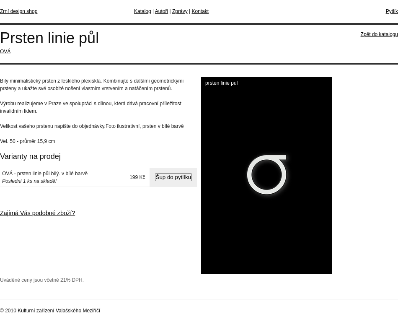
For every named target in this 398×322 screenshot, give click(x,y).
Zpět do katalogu (379, 34)
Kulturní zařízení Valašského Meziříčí (59, 311)
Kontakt (200, 11)
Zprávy (180, 11)
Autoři (161, 11)
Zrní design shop (18, 11)
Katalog (142, 11)
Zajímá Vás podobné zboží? (37, 213)
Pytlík (392, 11)
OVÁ (5, 52)
